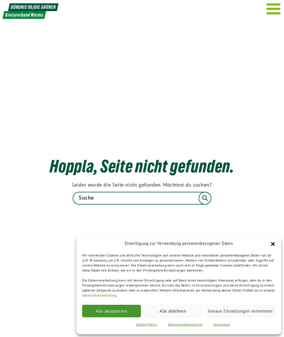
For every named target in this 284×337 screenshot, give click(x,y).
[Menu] (273, 9)
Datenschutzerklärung (99, 295)
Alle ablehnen (172, 311)
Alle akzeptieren (111, 311)
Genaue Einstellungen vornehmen (240, 311)
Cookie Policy (146, 324)
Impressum (222, 324)
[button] (273, 243)
